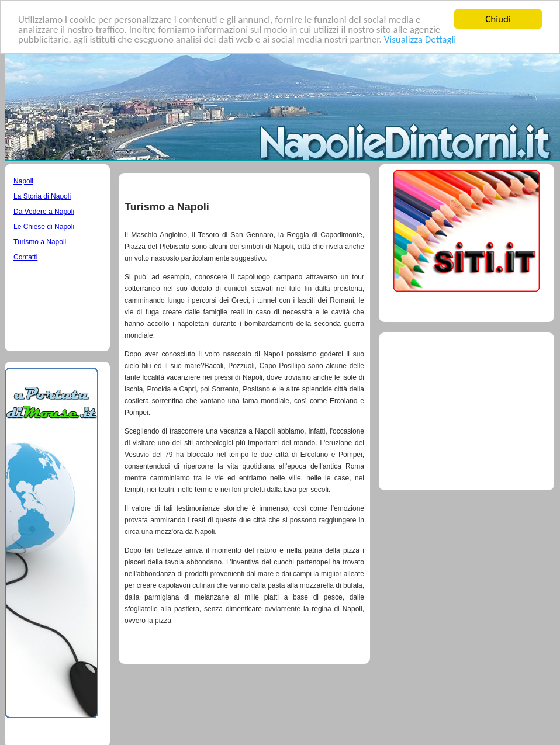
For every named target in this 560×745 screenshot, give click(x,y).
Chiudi (498, 19)
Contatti (25, 257)
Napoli (23, 181)
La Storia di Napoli (42, 196)
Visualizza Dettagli (420, 39)
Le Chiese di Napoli (43, 227)
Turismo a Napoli (39, 242)
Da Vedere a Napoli (43, 211)
